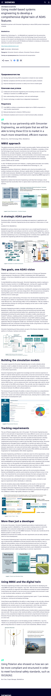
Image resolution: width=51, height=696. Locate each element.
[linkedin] (17, 60)
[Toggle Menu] (2, 2)
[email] (20, 60)
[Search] (45, 2)
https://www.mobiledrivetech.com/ (10, 46)
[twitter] (11, 60)
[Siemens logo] (10, 2)
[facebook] (14, 60)
